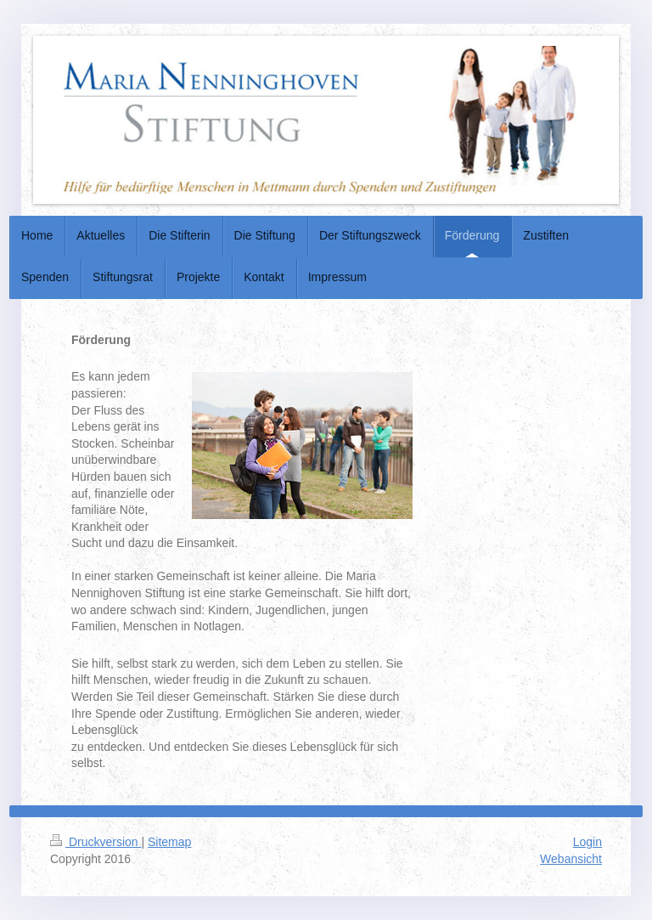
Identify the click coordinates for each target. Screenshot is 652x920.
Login (587, 842)
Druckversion (95, 842)
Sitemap (169, 842)
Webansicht (571, 859)
